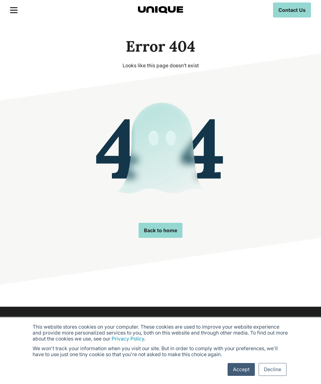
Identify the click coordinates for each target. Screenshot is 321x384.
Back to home (160, 230)
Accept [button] (241, 369)
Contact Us (292, 10)
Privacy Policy (128, 338)
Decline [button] (272, 369)
